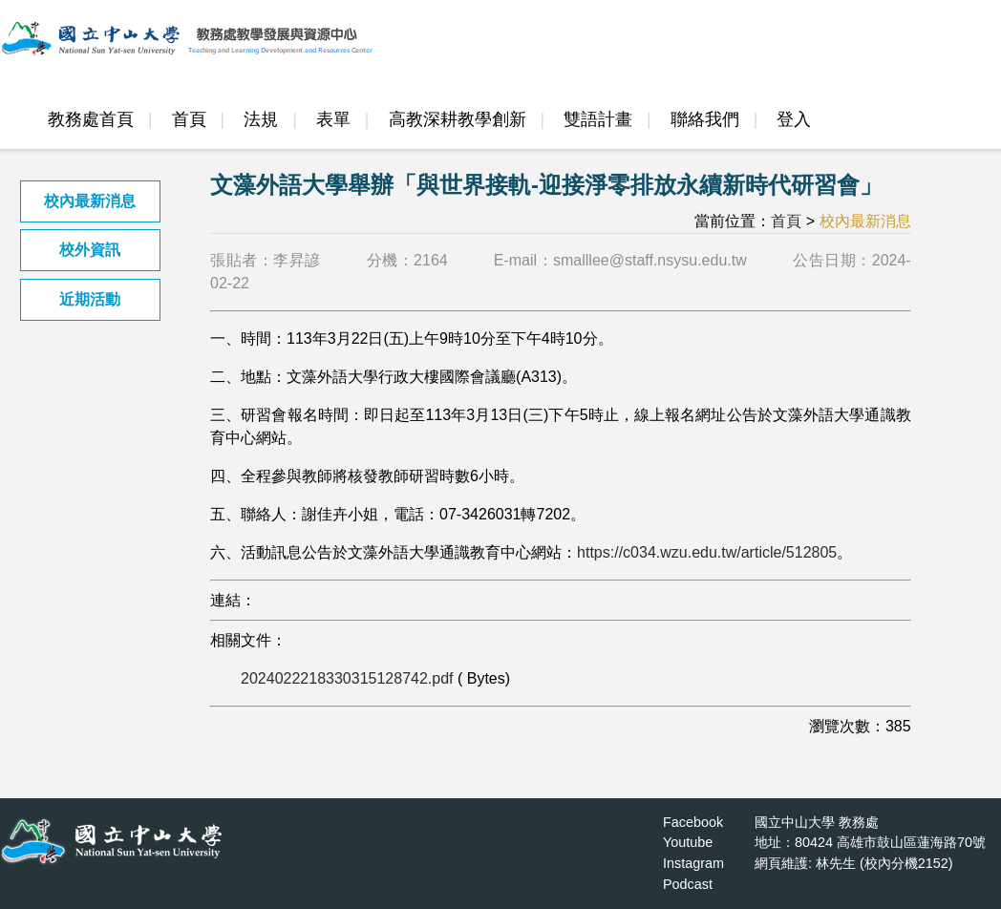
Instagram (693, 863)
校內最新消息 (90, 201)
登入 (794, 119)
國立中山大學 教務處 (817, 822)
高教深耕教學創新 (457, 119)
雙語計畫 (598, 119)
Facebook (693, 822)
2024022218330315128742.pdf (347, 678)
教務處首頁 (91, 119)
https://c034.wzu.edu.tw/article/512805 (707, 552)
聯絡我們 (705, 119)
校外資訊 (89, 250)
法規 (261, 119)
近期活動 (89, 299)
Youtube (688, 842)
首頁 (189, 119)
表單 (333, 119)
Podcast (688, 884)
